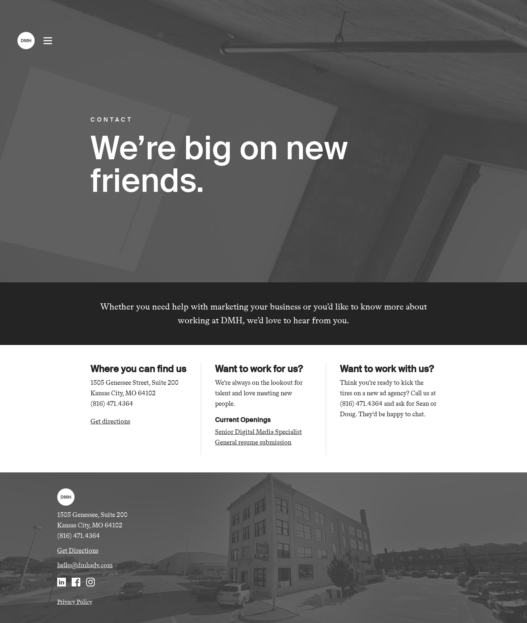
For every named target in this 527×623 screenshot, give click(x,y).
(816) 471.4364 (78, 536)
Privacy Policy (74, 601)
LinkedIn (61, 582)
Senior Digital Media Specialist (258, 432)
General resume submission (253, 442)
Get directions (110, 421)
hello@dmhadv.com (85, 565)
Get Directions (77, 551)
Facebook (76, 582)
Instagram (90, 582)
